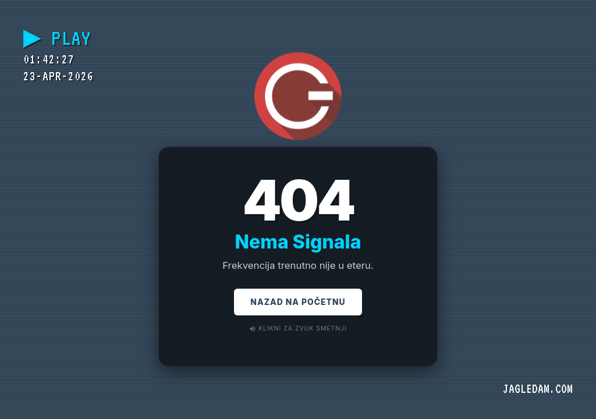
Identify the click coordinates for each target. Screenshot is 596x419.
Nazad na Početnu (297, 303)
